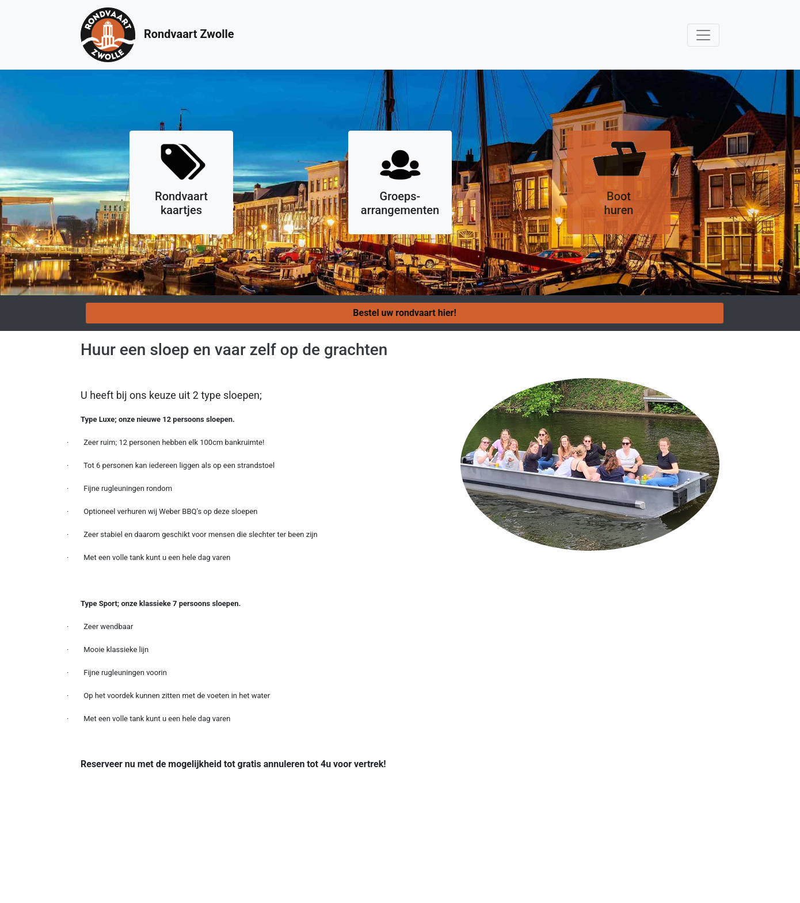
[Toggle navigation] (703, 35)
